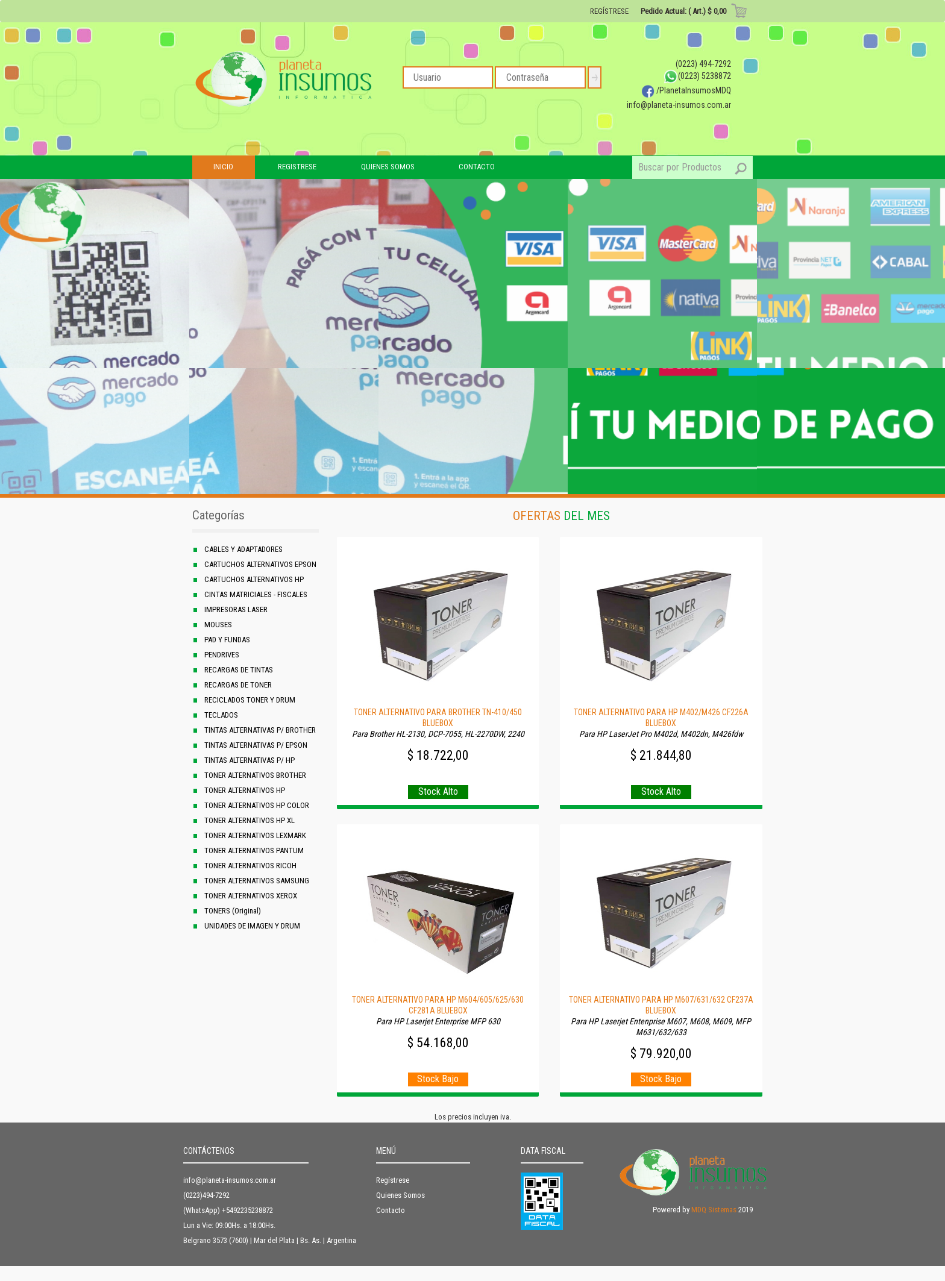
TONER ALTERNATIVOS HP (244, 790)
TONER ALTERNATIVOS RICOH (250, 865)
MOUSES (218, 624)
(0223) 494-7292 (703, 64)
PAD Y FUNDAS (227, 639)
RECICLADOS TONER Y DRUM (249, 699)
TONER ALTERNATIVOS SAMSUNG (256, 880)
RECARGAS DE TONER (238, 684)
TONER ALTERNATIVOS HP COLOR (256, 805)
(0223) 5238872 (697, 76)
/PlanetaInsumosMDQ (686, 90)
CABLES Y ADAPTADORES (243, 549)
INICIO (223, 166)
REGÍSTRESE (609, 11)
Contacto (390, 1210)
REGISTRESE (297, 166)
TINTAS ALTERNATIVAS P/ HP (249, 760)
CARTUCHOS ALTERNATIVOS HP (254, 579)
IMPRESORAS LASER (236, 609)
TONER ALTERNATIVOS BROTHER (255, 775)
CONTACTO (477, 166)
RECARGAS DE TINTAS (238, 669)
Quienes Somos (400, 1195)
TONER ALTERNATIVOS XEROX (250, 895)
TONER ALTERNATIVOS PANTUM (254, 850)
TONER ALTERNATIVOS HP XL (249, 820)
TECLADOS (221, 714)
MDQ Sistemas (713, 1209)
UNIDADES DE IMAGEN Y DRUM (252, 925)
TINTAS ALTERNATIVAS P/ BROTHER (260, 729)
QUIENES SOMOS (388, 166)
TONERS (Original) (232, 910)
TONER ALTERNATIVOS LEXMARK (255, 835)
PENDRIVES (221, 654)
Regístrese (392, 1180)
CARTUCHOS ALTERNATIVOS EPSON (260, 564)
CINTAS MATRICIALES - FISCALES (255, 594)
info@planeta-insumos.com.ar (679, 105)
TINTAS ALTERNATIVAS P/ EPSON (255, 745)
